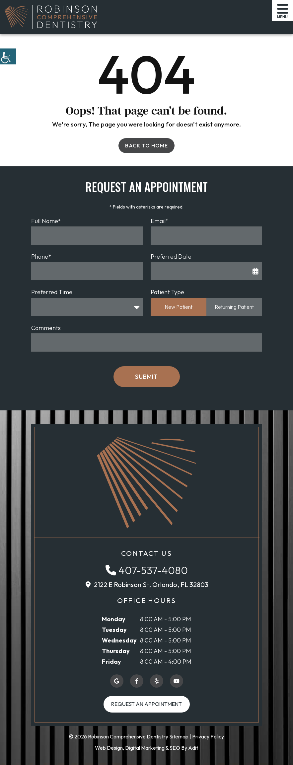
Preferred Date (171, 256)
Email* (160, 221)
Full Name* (46, 221)
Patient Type (167, 292)
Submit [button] (146, 377)
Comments (46, 328)
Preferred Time (51, 292)
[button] (8, 56)
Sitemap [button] (178, 736)
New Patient (178, 306)
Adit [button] (193, 747)
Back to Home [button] (146, 145)
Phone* (41, 256)
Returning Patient (234, 306)
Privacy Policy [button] (208, 736)
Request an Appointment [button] (146, 704)
